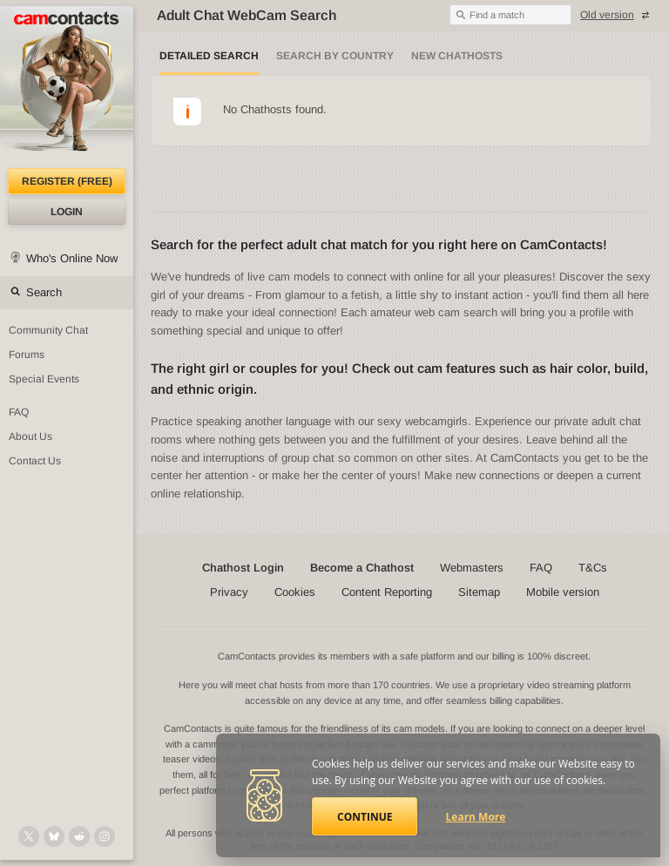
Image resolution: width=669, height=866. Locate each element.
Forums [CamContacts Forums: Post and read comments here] (26, 354)
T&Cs (592, 567)
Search (44, 292)
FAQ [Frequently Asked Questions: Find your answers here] (19, 412)
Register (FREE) (67, 181)
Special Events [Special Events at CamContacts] (44, 379)
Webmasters (471, 567)
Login (67, 212)
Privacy (229, 592)
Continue (364, 816)
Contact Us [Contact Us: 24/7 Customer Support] (35, 461)
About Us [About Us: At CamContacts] (30, 436)
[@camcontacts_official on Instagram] (104, 836)
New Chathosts (457, 56)
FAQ (541, 567)
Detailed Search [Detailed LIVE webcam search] (209, 56)
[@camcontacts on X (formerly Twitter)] (28, 836)
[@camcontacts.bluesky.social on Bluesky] (54, 836)
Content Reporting (386, 592)
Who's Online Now (72, 258)
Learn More (476, 816)
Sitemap (479, 592)
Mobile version (562, 592)
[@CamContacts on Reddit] (79, 836)
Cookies (294, 592)
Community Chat (48, 330)
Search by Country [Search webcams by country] (335, 56)
